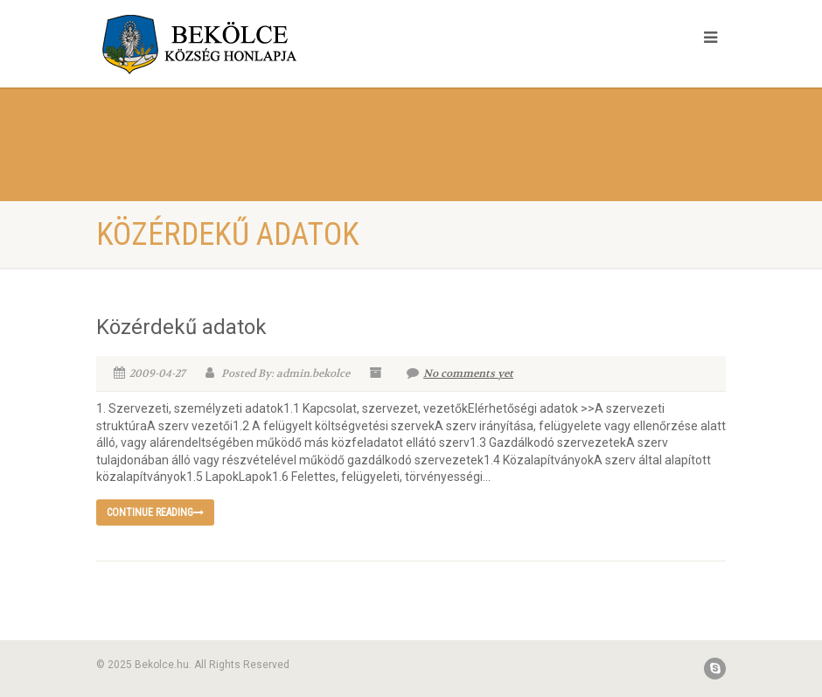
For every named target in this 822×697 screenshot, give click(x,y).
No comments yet (460, 373)
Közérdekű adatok (181, 327)
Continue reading (155, 512)
